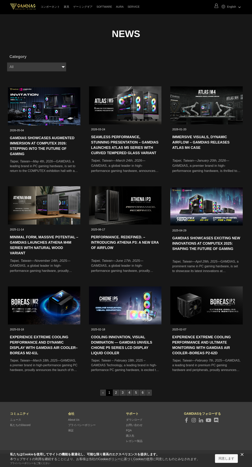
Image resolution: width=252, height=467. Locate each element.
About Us (74, 418)
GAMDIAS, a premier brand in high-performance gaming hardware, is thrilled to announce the (206, 165)
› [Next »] (148, 391)
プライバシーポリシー (82, 424)
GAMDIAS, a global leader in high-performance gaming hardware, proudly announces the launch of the (124, 265)
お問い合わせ (134, 424)
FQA (129, 429)
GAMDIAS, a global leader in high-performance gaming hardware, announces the (124, 165)
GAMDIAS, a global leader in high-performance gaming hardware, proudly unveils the (43, 264)
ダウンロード (134, 418)
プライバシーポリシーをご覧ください (30, 463)
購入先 (130, 434)
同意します (226, 458)
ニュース (15, 418)
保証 (71, 429)
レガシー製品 (134, 440)
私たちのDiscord (20, 424)
